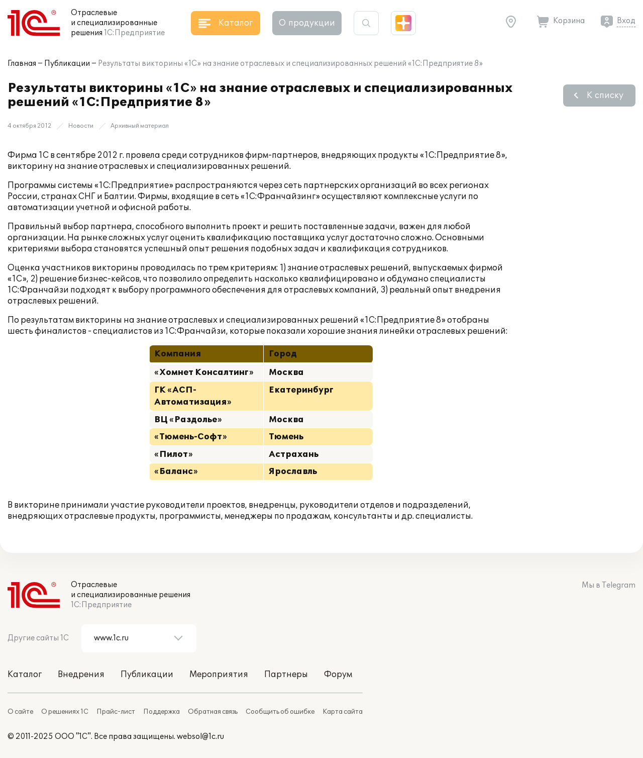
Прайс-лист (115, 712)
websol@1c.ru (200, 736)
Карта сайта (343, 712)
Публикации (67, 63)
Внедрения (81, 675)
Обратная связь (213, 712)
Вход (626, 21)
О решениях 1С (64, 712)
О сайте (20, 712)
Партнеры (286, 675)
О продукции (307, 23)
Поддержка (161, 712)
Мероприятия (218, 675)
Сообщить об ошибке (280, 712)
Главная (22, 63)
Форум (338, 675)
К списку (605, 95)
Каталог (25, 675)
